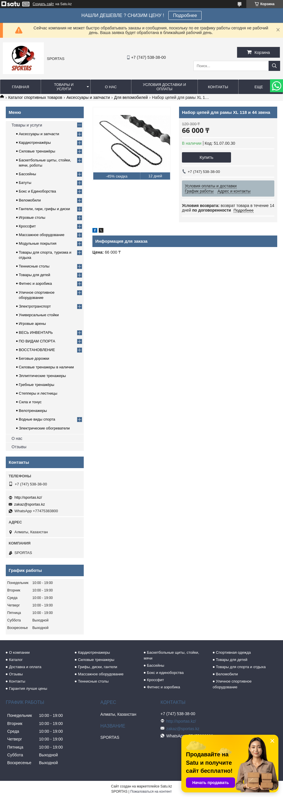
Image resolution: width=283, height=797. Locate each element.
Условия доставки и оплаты (164, 86)
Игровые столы (32, 217)
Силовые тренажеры (96, 659)
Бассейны (27, 174)
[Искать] (274, 66)
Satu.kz (166, 786)
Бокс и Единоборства (37, 191)
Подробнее (185, 15)
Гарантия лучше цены (28, 688)
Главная (20, 87)
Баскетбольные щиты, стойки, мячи (171, 655)
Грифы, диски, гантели (97, 667)
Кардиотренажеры (94, 652)
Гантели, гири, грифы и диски (44, 209)
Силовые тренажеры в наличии (46, 367)
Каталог (16, 659)
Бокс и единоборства (165, 672)
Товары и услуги (64, 86)
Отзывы (19, 446)
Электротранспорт (35, 306)
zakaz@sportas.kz (29, 504)
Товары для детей (34, 275)
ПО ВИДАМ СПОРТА (37, 341)
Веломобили (30, 200)
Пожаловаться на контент (151, 792)
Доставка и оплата (25, 667)
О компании (19, 652)
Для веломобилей (131, 97)
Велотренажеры (33, 410)
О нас (111, 87)
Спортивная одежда (233, 652)
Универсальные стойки (39, 315)
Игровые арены (32, 323)
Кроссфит (27, 226)
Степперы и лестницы (38, 393)
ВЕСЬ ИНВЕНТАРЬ (36, 332)
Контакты (218, 87)
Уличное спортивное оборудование (232, 684)
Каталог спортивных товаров (35, 97)
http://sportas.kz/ (28, 497)
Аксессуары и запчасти (88, 97)
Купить (206, 157)
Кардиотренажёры (35, 142)
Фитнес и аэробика (35, 283)
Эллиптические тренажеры (42, 376)
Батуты (25, 182)
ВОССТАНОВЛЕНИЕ (37, 350)
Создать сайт (43, 4)
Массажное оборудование (41, 235)
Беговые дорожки (34, 358)
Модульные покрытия (37, 243)
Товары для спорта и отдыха (241, 667)
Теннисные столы (34, 266)
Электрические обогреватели (44, 428)
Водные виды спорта (37, 419)
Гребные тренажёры (36, 385)
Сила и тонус (30, 402)
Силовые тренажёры (37, 151)
